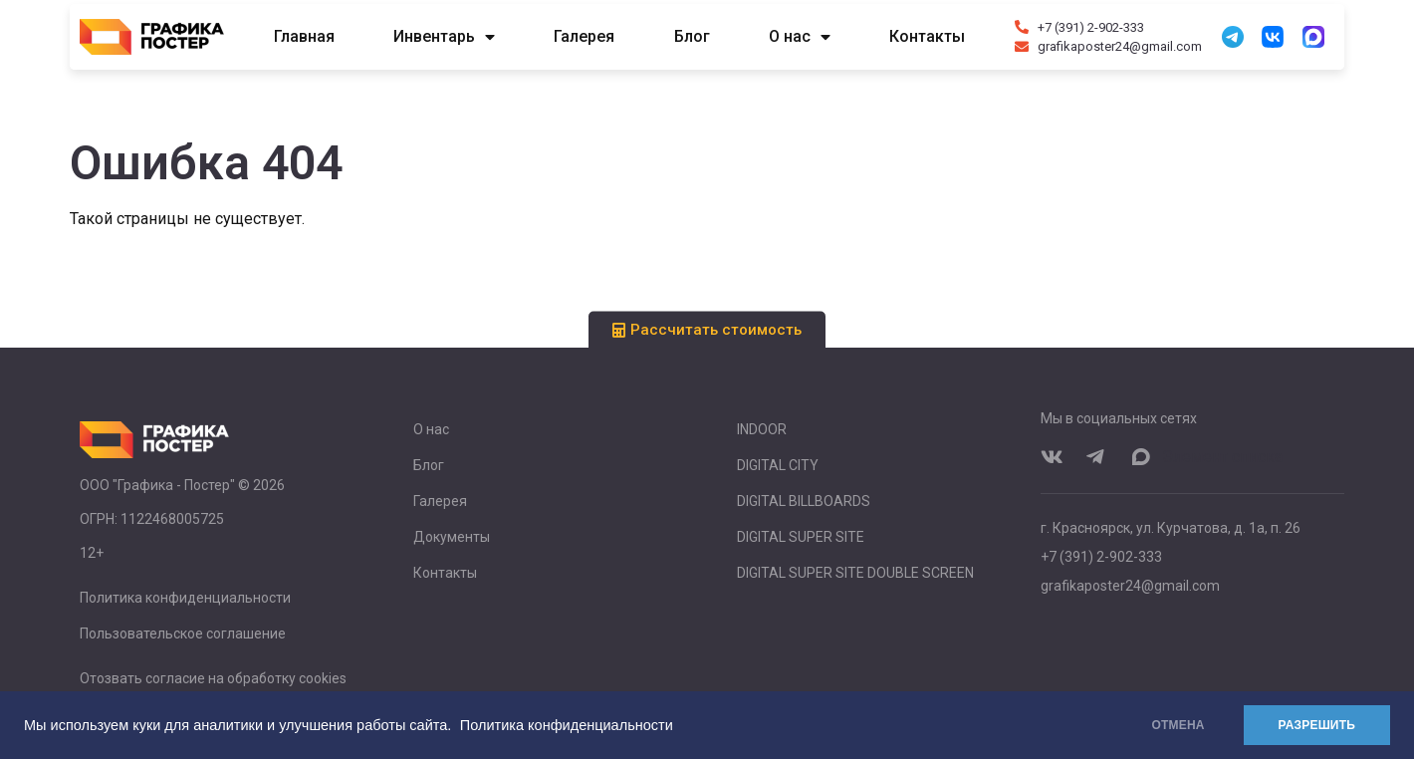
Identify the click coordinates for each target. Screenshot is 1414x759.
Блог (692, 36)
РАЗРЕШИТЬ (1317, 725)
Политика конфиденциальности (566, 725)
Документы (451, 537)
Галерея (584, 36)
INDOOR (762, 429)
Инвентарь (444, 37)
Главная (304, 36)
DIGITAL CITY (778, 465)
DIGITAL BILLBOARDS (803, 501)
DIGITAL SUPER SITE (800, 537)
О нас (799, 37)
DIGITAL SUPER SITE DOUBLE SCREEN (855, 573)
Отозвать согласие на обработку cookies (213, 678)
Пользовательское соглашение (183, 633)
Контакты (927, 36)
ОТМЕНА (1178, 725)
